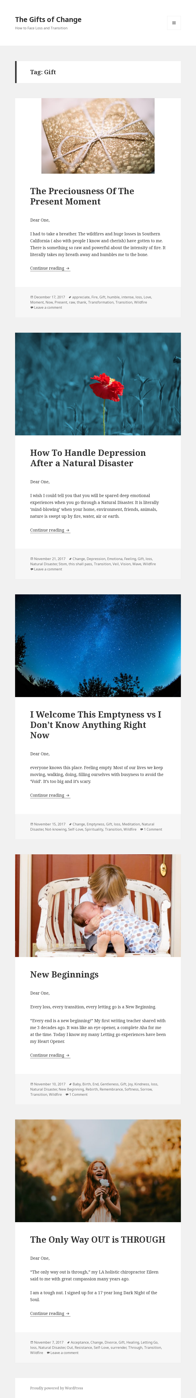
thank (81, 302)
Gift (102, 297)
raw (72, 302)
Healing (132, 1342)
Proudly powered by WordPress (56, 1388)
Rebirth (92, 1089)
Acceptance (80, 1342)
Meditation (131, 824)
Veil (116, 564)
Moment (37, 302)
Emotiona (114, 558)
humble (113, 297)
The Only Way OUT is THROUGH (97, 1239)
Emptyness (95, 824)
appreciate (81, 297)
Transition (123, 302)
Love (147, 297)
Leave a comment (48, 307)
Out (70, 1347)
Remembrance (111, 1089)
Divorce (111, 1342)
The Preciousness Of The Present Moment (82, 196)
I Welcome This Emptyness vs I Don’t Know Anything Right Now (95, 724)
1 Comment (153, 829)
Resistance (83, 1347)
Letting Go (149, 1342)
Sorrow (146, 1089)
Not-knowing (55, 829)
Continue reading (50, 268)
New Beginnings (64, 974)
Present (61, 302)
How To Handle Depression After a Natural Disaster (88, 458)
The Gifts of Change (48, 19)
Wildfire (140, 302)
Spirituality (94, 829)
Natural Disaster (43, 564)
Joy (130, 1084)
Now (49, 302)
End (96, 1084)
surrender (118, 1347)
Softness (132, 1089)
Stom (63, 564)
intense (127, 297)
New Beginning (71, 1089)
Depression (96, 558)
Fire (94, 297)
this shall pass (80, 564)
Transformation (101, 302)
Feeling (130, 558)
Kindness (141, 1084)
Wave (136, 564)
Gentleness (109, 1084)
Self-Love (75, 829)
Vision (126, 564)
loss (138, 297)
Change (79, 558)
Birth (86, 1084)
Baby (77, 1084)
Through (135, 1347)
